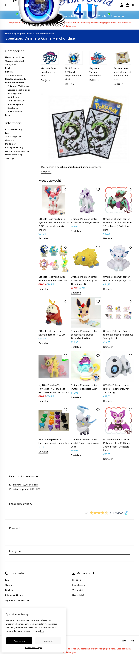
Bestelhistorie (78, 585)
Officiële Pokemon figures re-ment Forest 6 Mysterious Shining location (118, 335)
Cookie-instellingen (33, 647)
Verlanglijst (77, 590)
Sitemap (9, 158)
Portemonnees (15, 111)
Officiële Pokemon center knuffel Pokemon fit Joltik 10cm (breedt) (84, 280)
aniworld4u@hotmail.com (25, 484)
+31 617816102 (32, 489)
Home (8, 33)
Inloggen (76, 579)
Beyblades (13, 108)
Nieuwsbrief (78, 595)
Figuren (9, 71)
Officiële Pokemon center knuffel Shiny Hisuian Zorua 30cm (85, 443)
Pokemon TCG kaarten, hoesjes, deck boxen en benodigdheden (19, 90)
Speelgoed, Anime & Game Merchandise (34, 33)
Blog (7, 115)
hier (42, 631)
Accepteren (19, 641)
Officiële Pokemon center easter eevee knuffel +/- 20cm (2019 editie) (84, 335)
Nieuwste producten (15, 57)
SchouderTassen (13, 75)
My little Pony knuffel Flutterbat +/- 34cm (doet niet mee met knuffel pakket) (54, 389)
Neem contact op (14, 154)
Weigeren (48, 641)
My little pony (14, 97)
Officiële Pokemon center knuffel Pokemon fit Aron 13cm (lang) (116, 389)
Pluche (8, 68)
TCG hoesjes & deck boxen (71, 166)
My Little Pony (48, 72)
